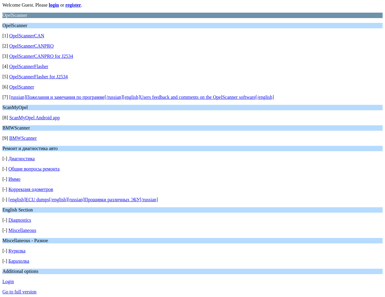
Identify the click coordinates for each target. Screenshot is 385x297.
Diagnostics (19, 220)
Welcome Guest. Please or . (42, 5)
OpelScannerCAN (26, 35)
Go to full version (19, 291)
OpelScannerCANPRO (31, 45)
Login (8, 281)
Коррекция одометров (30, 189)
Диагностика (21, 158)
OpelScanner (21, 86)
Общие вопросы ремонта (34, 168)
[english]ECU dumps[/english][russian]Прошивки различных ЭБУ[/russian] (83, 199)
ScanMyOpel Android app (34, 117)
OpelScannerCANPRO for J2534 (41, 56)
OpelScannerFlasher (28, 66)
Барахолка (18, 261)
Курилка (17, 250)
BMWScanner (23, 138)
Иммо (14, 179)
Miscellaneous (22, 230)
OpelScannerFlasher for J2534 (38, 76)
